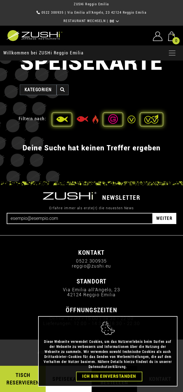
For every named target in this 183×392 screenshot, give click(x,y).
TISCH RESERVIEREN (23, 379)
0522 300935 (53, 13)
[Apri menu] (172, 53)
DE (114, 21)
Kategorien (38, 89)
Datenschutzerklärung (107, 367)
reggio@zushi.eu (91, 266)
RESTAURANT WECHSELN (85, 21)
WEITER (164, 218)
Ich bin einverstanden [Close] (109, 376)
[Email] (80, 218)
